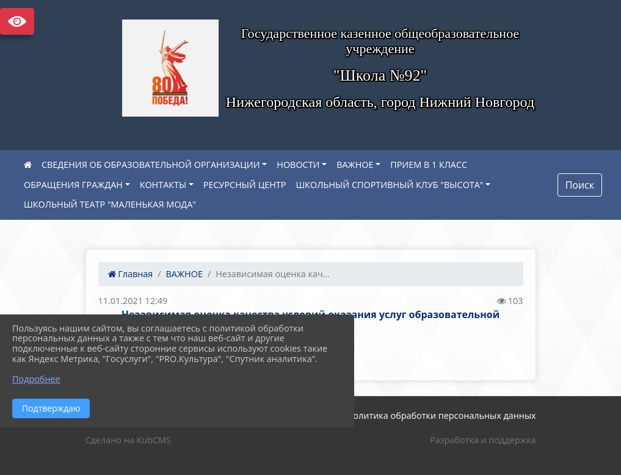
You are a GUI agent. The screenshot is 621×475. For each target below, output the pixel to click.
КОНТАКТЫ (163, 184)
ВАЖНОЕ (354, 164)
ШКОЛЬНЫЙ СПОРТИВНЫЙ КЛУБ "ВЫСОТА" (389, 184)
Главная (130, 274)
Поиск (579, 185)
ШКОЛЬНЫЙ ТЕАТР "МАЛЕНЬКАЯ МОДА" (110, 204)
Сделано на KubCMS (128, 440)
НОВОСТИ (298, 164)
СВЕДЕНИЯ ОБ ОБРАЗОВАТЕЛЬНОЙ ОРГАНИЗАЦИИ (151, 164)
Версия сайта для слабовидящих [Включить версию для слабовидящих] (17, 21)
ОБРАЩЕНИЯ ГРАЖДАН (73, 184)
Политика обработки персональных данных (441, 415)
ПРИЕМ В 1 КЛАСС (428, 164)
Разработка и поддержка (483, 440)
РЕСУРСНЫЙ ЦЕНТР (244, 184)
